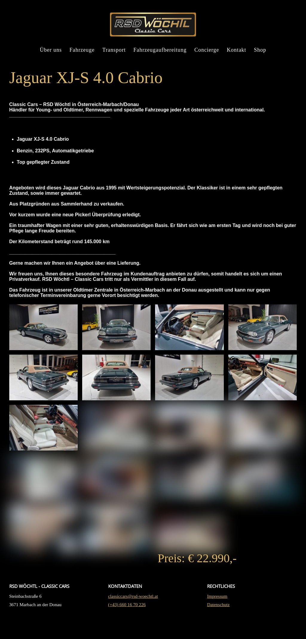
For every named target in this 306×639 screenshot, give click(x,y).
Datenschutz (218, 628)
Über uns (51, 53)
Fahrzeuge (82, 53)
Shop (260, 53)
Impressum (217, 620)
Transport (114, 53)
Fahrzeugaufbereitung (160, 53)
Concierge (206, 53)
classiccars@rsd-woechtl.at (133, 620)
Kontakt (236, 53)
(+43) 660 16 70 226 (127, 628)
